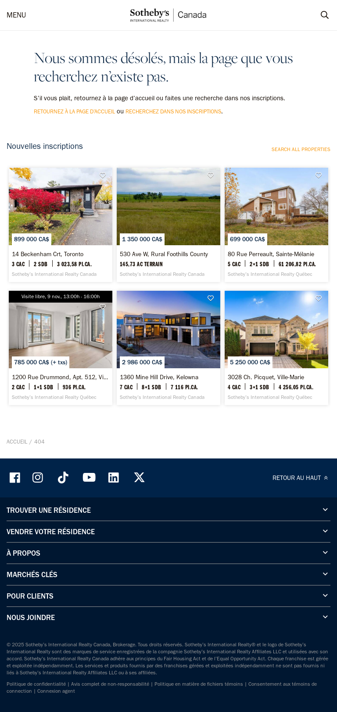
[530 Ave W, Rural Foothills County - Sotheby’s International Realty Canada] (168, 225)
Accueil (17, 441)
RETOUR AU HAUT (301, 478)
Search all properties (301, 149)
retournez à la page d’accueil (74, 111)
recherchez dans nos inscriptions (173, 111)
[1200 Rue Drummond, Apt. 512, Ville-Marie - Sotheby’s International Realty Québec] (60, 348)
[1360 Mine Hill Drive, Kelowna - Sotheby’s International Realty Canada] (168, 348)
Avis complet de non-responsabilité (110, 684)
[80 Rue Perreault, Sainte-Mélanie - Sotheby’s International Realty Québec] (276, 225)
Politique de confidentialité (36, 684)
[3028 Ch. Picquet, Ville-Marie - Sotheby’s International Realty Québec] (276, 348)
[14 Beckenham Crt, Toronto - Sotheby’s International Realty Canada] (60, 225)
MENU (16, 15)
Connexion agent (56, 691)
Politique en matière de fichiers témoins (198, 684)
